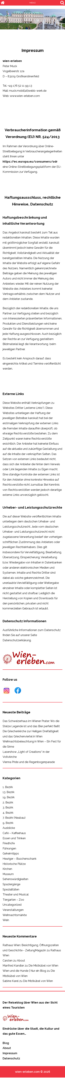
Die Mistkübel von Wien (43, 965)
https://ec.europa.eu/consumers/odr (30, 161)
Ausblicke (9, 828)
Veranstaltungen (13, 910)
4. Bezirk (8, 812)
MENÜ (32, 3)
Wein (6, 920)
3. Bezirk (8, 807)
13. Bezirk (8, 792)
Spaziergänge (11, 884)
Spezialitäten (11, 889)
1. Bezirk (8, 787)
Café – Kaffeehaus (14, 833)
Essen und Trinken (14, 838)
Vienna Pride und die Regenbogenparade (29, 762)
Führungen (9, 848)
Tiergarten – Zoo (13, 899)
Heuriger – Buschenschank (19, 858)
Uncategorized (12, 904)
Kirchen (7, 869)
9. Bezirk (8, 823)
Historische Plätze (14, 864)
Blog (6, 1043)
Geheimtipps (11, 853)
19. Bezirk (9, 797)
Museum (8, 874)
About (21, 960)
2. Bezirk (8, 802)
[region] (32, 19)
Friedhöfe (9, 843)
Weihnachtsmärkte (15, 915)
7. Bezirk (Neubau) (14, 817)
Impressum (10, 1053)
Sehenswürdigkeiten (15, 879)
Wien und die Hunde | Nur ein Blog (24, 970)
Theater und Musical (16, 894)
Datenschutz (11, 1058)
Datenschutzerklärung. (17, 640)
